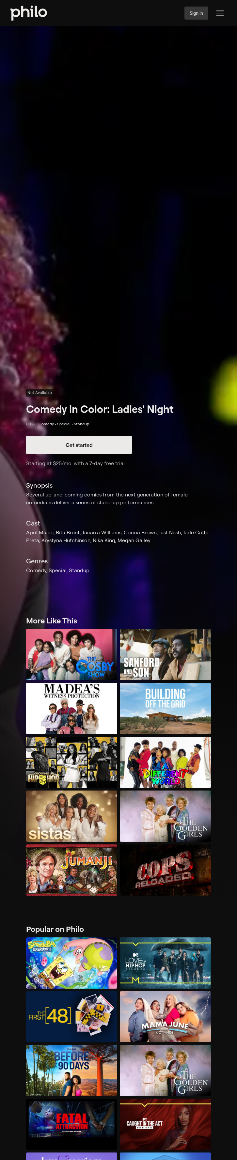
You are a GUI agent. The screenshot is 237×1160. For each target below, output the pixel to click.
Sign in (196, 13)
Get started (79, 445)
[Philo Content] (220, 13)
